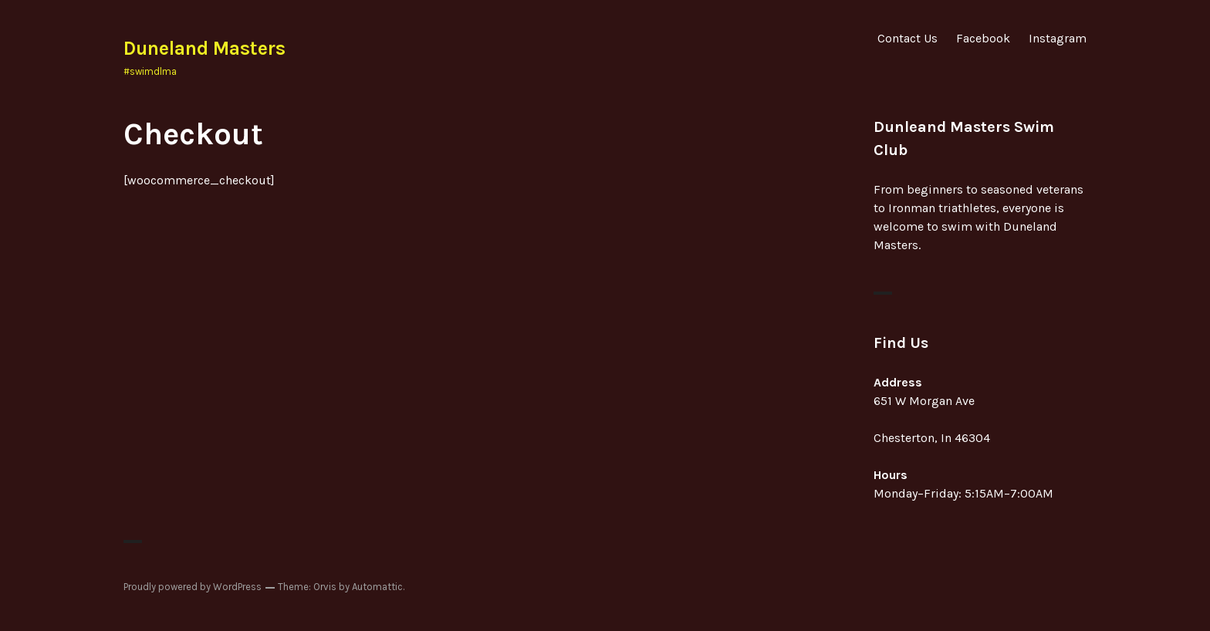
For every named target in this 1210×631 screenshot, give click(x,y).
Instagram (1058, 38)
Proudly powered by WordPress (192, 586)
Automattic (377, 586)
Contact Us (907, 38)
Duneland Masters (204, 48)
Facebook (983, 38)
